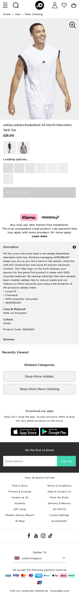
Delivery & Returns (59, 503)
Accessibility (59, 521)
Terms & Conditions (59, 485)
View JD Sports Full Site (40, 477)
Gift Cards (19, 509)
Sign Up (66, 461)
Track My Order (59, 497)
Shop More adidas (39, 376)
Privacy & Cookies (19, 491)
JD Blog (20, 521)
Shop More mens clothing (39, 389)
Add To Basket (16, 192)
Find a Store (19, 485)
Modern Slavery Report (19, 515)
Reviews (9, 339)
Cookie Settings (59, 515)
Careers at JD (19, 497)
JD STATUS (59, 509)
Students (19, 503)
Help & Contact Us (59, 491)
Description (11, 247)
